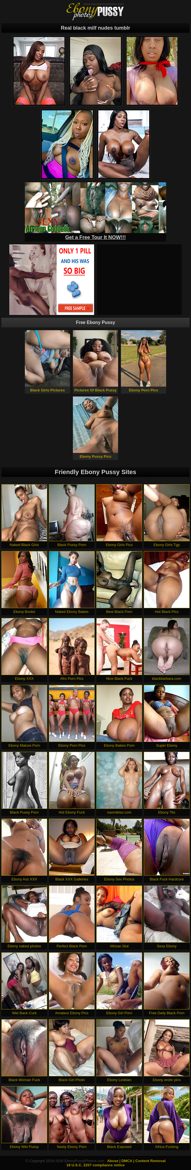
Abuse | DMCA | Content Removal (136, 1161)
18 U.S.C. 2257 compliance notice (95, 1165)
